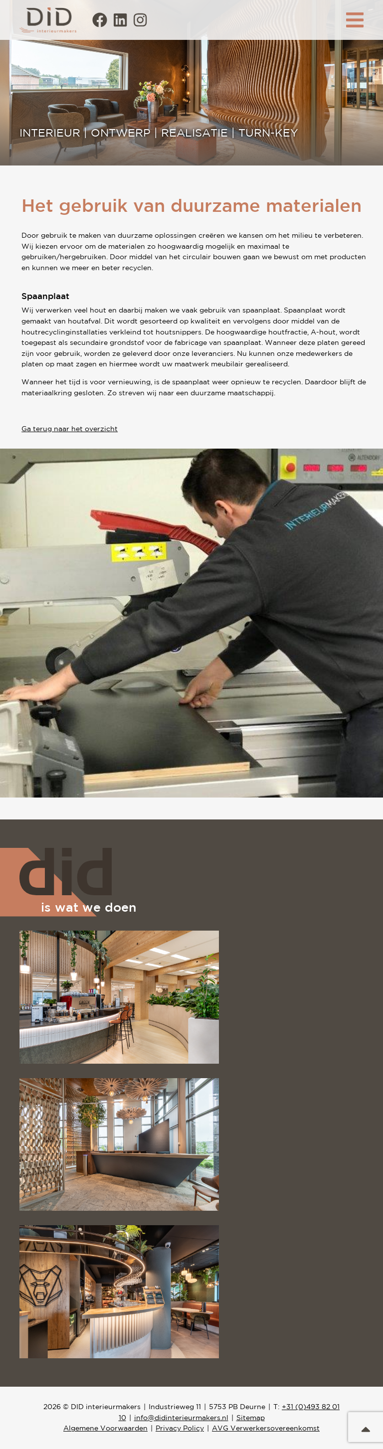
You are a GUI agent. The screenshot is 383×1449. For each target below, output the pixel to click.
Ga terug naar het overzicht (69, 429)
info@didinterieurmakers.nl (181, 1418)
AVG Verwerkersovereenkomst (266, 1428)
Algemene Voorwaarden (105, 1428)
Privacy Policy (180, 1428)
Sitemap (250, 1418)
